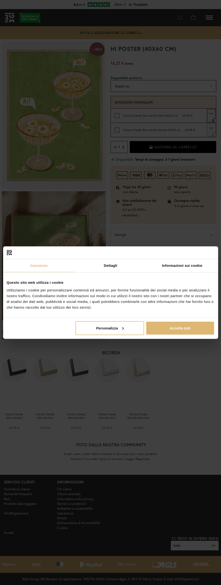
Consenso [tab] (39, 265)
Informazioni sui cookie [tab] (182, 265)
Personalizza (110, 328)
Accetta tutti (180, 328)
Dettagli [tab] (110, 265)
